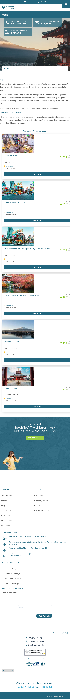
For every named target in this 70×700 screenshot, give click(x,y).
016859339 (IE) (36, 644)
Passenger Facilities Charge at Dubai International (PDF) (29, 548)
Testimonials (6, 510)
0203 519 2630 (48, 430)
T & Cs (38, 505)
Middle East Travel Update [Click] (35, 2)
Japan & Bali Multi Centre (15, 202)
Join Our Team (7, 496)
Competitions (6, 520)
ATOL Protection (43, 510)
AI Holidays (45, 686)
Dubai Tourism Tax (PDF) (18, 556)
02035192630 (36, 641)
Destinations (6, 515)
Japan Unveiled (10, 156)
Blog (3, 505)
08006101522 (36, 638)
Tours (6, 68)
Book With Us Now (35, 438)
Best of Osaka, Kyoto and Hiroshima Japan (23, 295)
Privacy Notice (42, 500)
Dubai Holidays (11, 569)
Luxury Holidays (27, 686)
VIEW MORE (37, 174)
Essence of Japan (11, 341)
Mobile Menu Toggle (66, 4)
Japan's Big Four (11, 388)
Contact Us (5, 525)
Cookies (39, 496)
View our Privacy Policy (60, 633)
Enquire (4, 500)
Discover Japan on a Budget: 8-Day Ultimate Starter (27, 248)
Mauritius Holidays (12, 574)
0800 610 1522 (28, 430)
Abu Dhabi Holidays (13, 578)
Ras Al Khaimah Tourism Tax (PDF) (21, 554)
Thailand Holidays (12, 583)
